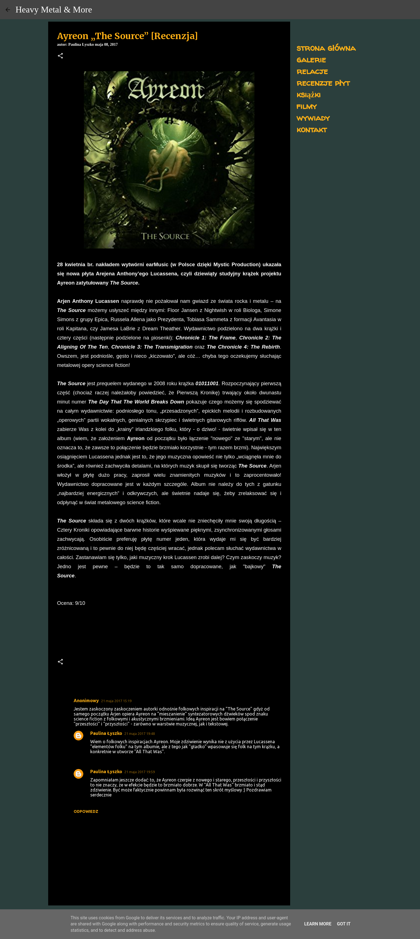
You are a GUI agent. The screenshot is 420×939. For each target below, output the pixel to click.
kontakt (312, 129)
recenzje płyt (323, 82)
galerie (311, 59)
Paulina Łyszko (106, 733)
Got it (344, 924)
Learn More (317, 924)
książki (309, 94)
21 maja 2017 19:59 (139, 772)
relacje (312, 71)
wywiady (313, 117)
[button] (60, 56)
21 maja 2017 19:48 (139, 733)
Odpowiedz (86, 811)
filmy (307, 105)
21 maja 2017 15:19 (116, 701)
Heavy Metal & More (54, 9)
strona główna (326, 47)
